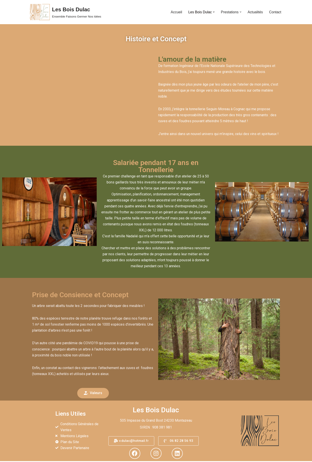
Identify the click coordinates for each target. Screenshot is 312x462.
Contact (275, 12)
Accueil (176, 12)
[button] (213, 12)
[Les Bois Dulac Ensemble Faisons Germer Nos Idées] (65, 12)
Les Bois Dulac (156, 411)
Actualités (255, 12)
